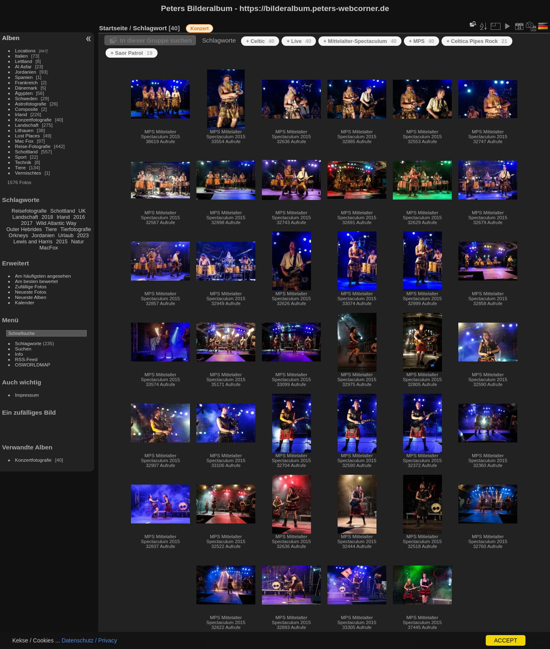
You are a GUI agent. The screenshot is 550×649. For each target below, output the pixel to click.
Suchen (23, 348)
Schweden (26, 98)
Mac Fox (24, 141)
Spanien (24, 77)
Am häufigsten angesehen (43, 275)
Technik (23, 162)
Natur (77, 241)
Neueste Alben (31, 297)
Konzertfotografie (33, 119)
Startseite (113, 28)
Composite (26, 109)
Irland (21, 114)
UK (82, 211)
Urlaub (66, 235)
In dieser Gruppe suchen (156, 40)
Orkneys (18, 235)
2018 (47, 217)
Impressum (27, 394)
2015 (62, 241)
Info (19, 354)
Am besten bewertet (36, 281)
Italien (21, 55)
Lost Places (27, 135)
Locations (25, 50)
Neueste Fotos (31, 291)
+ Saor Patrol (131, 53)
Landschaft (27, 125)
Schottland (26, 151)
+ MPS (421, 41)
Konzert (199, 28)
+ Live (298, 41)
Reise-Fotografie (33, 146)
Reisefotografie (29, 211)
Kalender (24, 302)
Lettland (23, 61)
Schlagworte (28, 343)
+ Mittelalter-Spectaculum (360, 41)
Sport (21, 156)
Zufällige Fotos (31, 286)
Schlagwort (150, 28)
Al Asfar (23, 66)
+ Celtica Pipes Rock (476, 41)
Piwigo (542, 642)
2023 (82, 235)
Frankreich (26, 82)
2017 (26, 223)
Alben (11, 37)
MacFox (48, 248)
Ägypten (24, 93)
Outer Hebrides (24, 229)
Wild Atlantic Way (56, 223)
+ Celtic (260, 41)
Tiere (20, 167)
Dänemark (26, 87)
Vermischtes (28, 172)
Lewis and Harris (33, 241)
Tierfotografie (76, 229)
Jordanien (25, 71)
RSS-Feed (26, 359)
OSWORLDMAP (32, 364)
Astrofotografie (31, 103)
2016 (79, 217)
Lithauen (24, 130)
